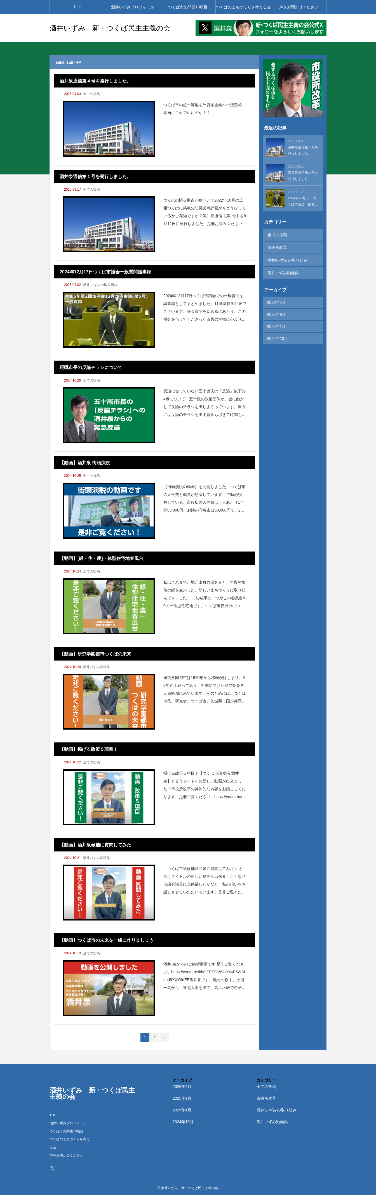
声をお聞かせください (298, 7)
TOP (77, 7)
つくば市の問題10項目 (188, 7)
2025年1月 (276, 323)
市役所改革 (277, 246)
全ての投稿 (91, 94)
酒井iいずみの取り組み (100, 285)
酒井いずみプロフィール (132, 7)
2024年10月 (277, 335)
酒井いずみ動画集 (96, 667)
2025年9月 (276, 311)
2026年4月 (276, 299)
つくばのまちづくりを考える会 (243, 7)
